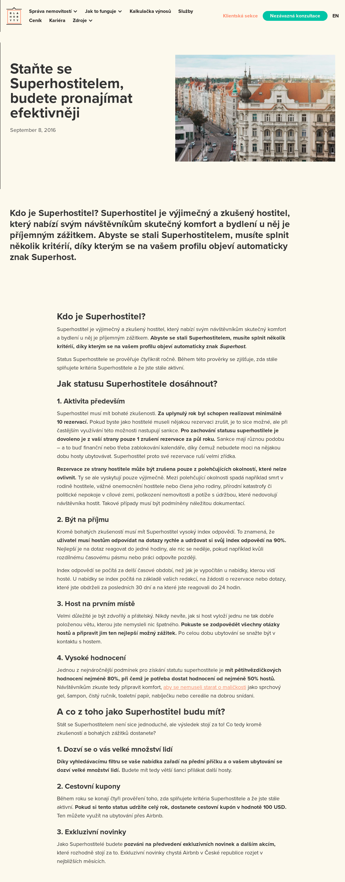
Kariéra (57, 20)
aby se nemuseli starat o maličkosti (204, 687)
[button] (53, 11)
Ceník (35, 20)
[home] (14, 16)
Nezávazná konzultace (295, 15)
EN (335, 15)
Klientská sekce (240, 15)
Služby (185, 11)
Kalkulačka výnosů (150, 11)
